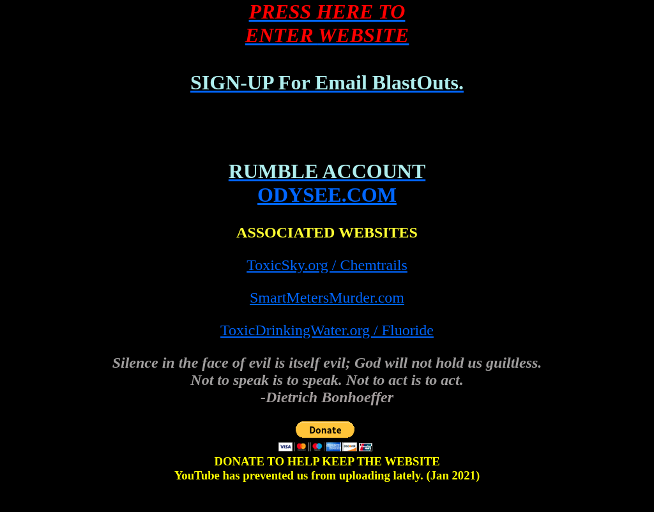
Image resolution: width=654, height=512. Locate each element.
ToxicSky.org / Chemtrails (327, 265)
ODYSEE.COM (327, 194)
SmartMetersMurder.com (327, 297)
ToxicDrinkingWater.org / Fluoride (327, 330)
